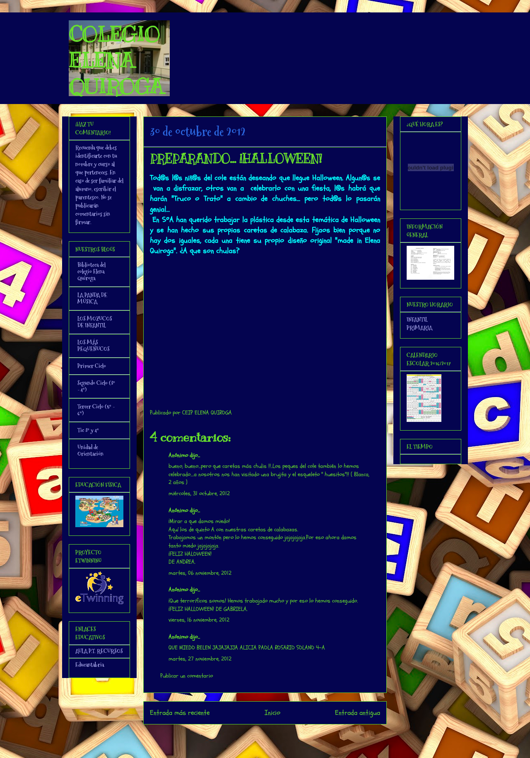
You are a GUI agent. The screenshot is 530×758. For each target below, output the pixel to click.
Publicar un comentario (186, 676)
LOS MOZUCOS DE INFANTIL (94, 322)
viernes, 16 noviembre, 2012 (199, 620)
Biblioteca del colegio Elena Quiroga (91, 271)
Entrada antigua (357, 712)
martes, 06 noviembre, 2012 (200, 573)
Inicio (272, 712)
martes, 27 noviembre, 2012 (200, 659)
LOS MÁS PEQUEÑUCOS (93, 345)
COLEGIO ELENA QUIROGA (116, 60)
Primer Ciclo (91, 366)
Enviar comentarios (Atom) (282, 735)
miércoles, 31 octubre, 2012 (199, 493)
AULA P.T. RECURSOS (99, 651)
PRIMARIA (419, 328)
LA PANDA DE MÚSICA (92, 298)
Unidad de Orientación (90, 450)
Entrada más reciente (180, 712)
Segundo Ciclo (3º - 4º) (96, 386)
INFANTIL (417, 319)
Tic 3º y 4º (88, 430)
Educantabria (89, 665)
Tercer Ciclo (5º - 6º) (96, 409)
